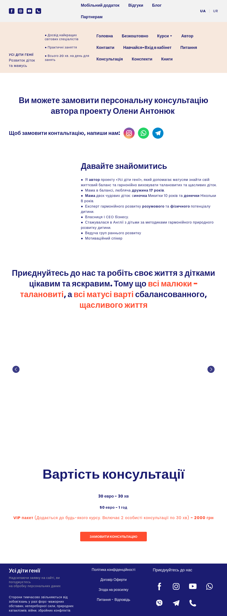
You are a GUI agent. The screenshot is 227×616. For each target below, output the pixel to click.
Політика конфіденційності (113, 569)
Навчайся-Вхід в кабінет (147, 47)
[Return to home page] (41, 571)
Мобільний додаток (100, 5)
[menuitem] (203, 11)
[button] (11, 11)
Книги (167, 59)
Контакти (105, 47)
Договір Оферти (113, 579)
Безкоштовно (135, 36)
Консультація (109, 59)
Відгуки (135, 5)
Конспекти (142, 59)
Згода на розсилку (113, 589)
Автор (187, 36)
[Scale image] (113, 369)
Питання (188, 47)
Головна (104, 36)
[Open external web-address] (21, 39)
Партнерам (92, 17)
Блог (157, 5)
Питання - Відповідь (113, 599)
